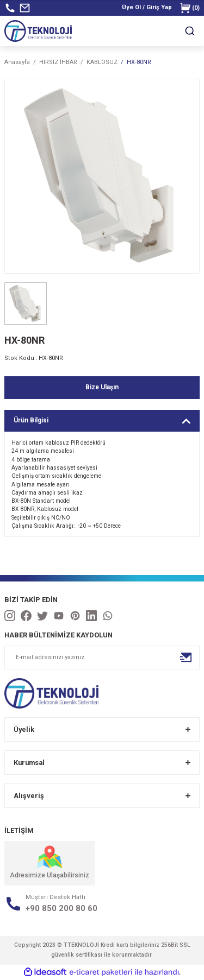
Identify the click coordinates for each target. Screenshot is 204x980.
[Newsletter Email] (102, 657)
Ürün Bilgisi (31, 420)
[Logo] (38, 31)
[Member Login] (147, 7)
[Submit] (186, 657)
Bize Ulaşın (102, 387)
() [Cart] (190, 8)
